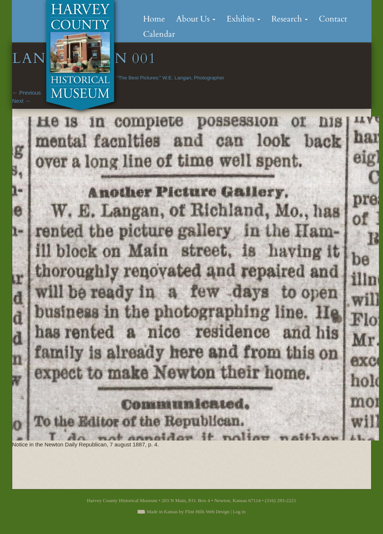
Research (289, 18)
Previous (26, 92)
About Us (195, 18)
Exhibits (243, 18)
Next (21, 101)
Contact (333, 18)
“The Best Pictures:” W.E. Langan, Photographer (170, 78)
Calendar (159, 34)
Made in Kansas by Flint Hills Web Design (188, 511)
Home (154, 18)
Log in (239, 511)
